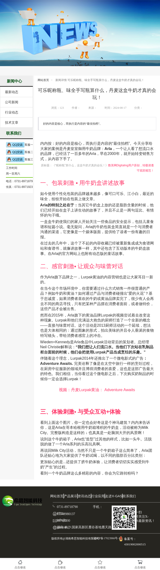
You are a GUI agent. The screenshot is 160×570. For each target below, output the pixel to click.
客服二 (19, 152)
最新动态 (11, 92)
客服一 (19, 145)
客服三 (19, 160)
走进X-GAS (113, 496)
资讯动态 (84, 496)
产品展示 (70, 496)
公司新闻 (11, 102)
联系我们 (129, 496)
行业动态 (11, 112)
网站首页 (43, 80)
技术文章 (11, 122)
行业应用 (98, 496)
